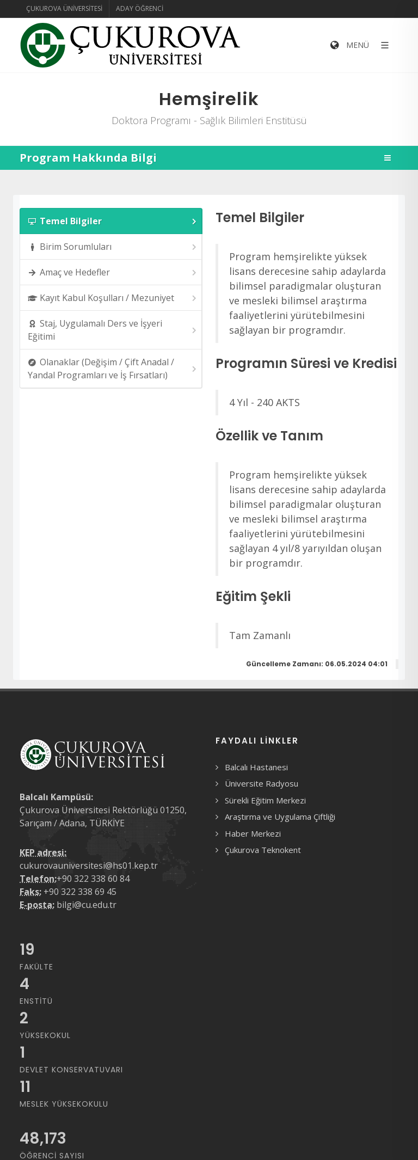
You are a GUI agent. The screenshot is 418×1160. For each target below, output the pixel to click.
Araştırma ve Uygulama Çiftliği (280, 816)
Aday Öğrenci (139, 8)
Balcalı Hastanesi (256, 767)
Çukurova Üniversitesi (64, 8)
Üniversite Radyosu (261, 783)
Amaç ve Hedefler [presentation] (113, 272)
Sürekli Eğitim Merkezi (265, 800)
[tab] (111, 221)
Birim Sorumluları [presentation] (113, 247)
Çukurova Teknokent (263, 849)
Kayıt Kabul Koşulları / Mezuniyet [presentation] (113, 298)
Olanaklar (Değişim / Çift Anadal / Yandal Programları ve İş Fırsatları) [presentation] (113, 368)
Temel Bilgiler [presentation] (113, 221)
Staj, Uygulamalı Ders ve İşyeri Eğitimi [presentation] (113, 329)
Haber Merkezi (253, 833)
